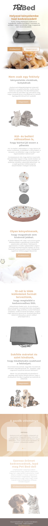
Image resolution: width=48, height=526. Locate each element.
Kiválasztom (15, 49)
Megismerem (31, 49)
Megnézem (23, 102)
